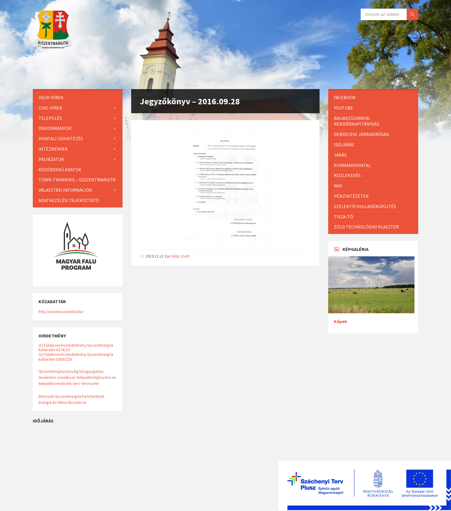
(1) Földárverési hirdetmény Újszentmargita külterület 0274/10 (76, 347)
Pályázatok (51, 159)
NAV (338, 186)
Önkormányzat (56, 128)
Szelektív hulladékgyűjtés (365, 206)
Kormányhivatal (352, 165)
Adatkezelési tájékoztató (69, 200)
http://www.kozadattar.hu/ (61, 311)
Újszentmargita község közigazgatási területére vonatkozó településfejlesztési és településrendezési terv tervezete (77, 377)
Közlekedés (347, 175)
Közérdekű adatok (60, 169)
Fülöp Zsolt (180, 256)
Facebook (345, 97)
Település (50, 118)
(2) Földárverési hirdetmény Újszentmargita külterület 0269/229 (76, 357)
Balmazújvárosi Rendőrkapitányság (356, 121)
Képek (340, 321)
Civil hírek (50, 108)
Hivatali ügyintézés (61, 138)
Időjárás (344, 144)
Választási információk (65, 190)
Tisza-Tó (343, 217)
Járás (340, 155)
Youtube (343, 108)
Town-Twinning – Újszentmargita (77, 179)
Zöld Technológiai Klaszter (366, 227)
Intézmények (53, 149)
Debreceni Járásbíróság (361, 134)
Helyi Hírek (51, 97)
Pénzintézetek (351, 196)
